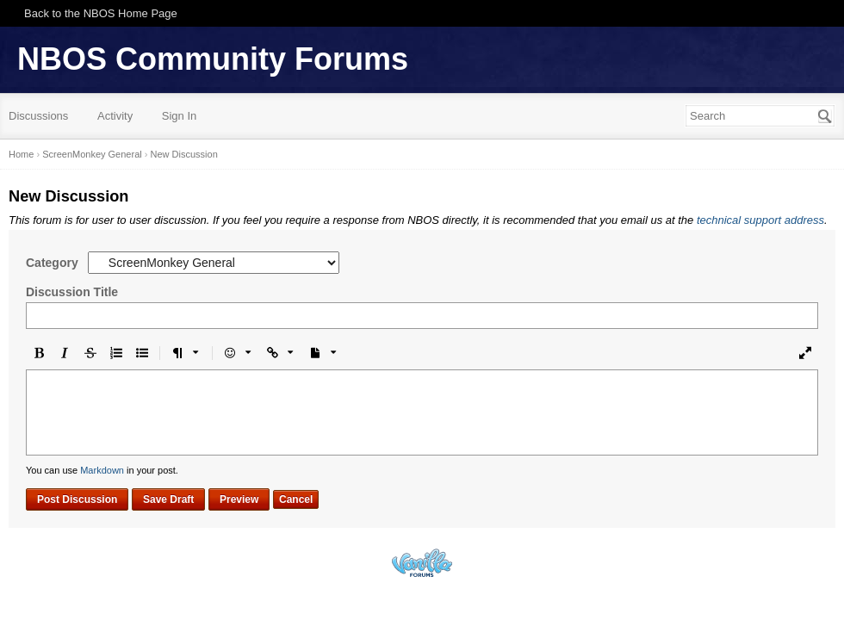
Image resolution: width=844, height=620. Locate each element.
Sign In (179, 115)
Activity (115, 115)
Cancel (296, 499)
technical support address (760, 220)
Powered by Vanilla (422, 563)
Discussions (38, 115)
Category (52, 263)
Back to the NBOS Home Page (100, 13)
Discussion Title (72, 292)
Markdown (102, 470)
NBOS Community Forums (212, 59)
